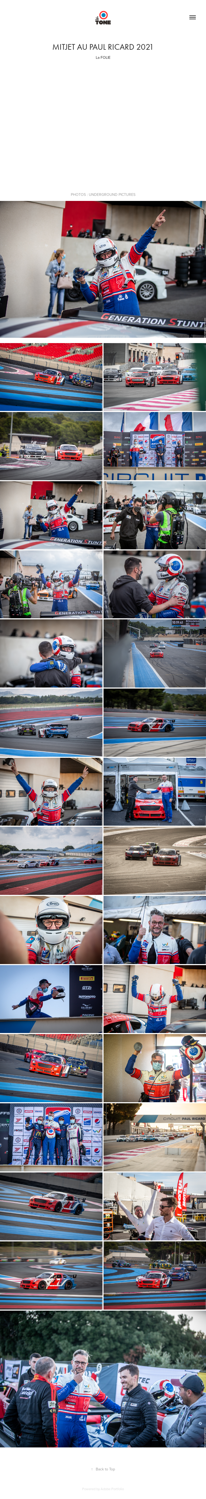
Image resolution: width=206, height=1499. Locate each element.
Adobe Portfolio (112, 1488)
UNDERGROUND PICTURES (112, 194)
